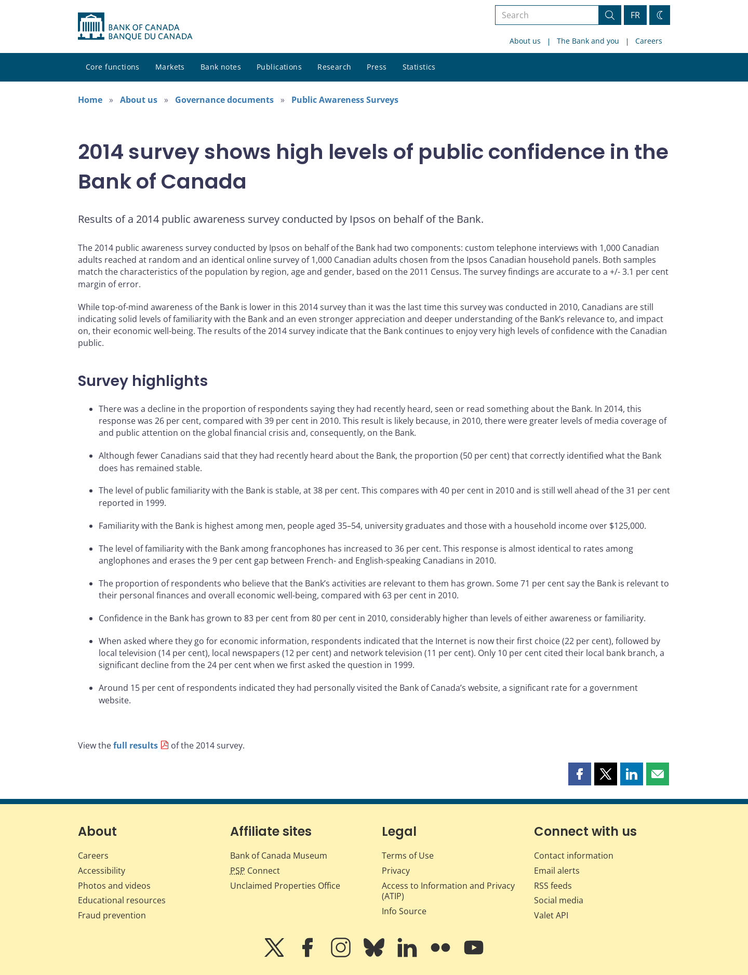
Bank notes (221, 67)
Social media (558, 900)
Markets (170, 67)
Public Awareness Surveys (344, 99)
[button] (579, 774)
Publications (279, 67)
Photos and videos (114, 885)
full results (135, 745)
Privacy (396, 870)
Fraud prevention (112, 915)
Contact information (573, 855)
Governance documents (224, 99)
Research (334, 67)
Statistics (419, 67)
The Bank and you (588, 41)
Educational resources (122, 900)
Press (376, 67)
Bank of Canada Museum (278, 855)
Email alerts (557, 870)
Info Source (404, 911)
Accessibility (101, 870)
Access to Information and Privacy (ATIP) (448, 891)
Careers (648, 41)
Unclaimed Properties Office (285, 885)
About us (525, 41)
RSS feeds (553, 885)
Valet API (551, 915)
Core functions (113, 67)
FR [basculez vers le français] (635, 15)
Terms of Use (408, 855)
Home (90, 99)
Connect (255, 870)
